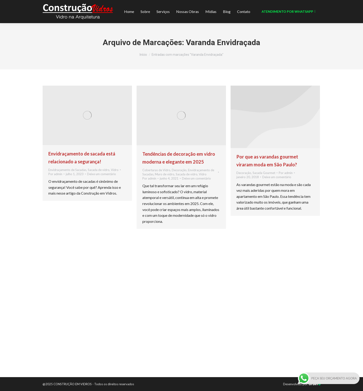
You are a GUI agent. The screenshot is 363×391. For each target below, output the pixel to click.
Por (55, 174)
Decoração (179, 170)
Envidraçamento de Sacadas (67, 170)
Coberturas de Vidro (156, 170)
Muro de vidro (164, 174)
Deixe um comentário (101, 174)
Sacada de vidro (99, 170)
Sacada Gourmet (264, 173)
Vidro (115, 170)
